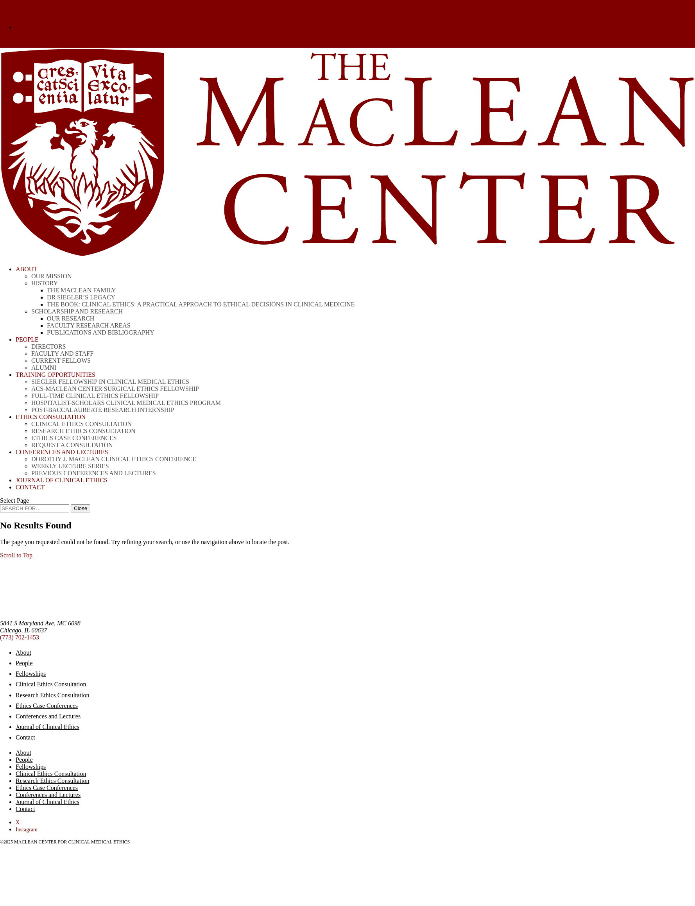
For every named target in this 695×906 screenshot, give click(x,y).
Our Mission (51, 276)
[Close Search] (80, 508)
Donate (24, 27)
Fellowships (31, 673)
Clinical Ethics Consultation (81, 424)
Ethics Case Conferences (74, 438)
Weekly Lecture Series (70, 466)
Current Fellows (61, 360)
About (26, 269)
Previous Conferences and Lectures (93, 473)
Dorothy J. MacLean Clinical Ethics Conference (113, 459)
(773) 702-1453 (19, 637)
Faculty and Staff (62, 353)
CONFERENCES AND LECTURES (62, 452)
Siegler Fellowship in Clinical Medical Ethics (110, 381)
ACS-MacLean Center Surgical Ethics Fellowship (115, 388)
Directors (48, 346)
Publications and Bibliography (100, 332)
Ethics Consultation (51, 417)
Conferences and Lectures (48, 716)
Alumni (43, 367)
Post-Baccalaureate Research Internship (102, 409)
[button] (16, 555)
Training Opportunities (55, 374)
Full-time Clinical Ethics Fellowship (95, 395)
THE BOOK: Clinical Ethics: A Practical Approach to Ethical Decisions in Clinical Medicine (201, 304)
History (44, 283)
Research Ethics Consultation (83, 431)
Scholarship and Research (77, 311)
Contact (30, 487)
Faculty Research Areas (89, 325)
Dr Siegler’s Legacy (81, 297)
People (27, 339)
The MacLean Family (81, 290)
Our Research (70, 318)
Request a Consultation (72, 445)
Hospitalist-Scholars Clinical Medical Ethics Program (126, 402)
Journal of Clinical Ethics (61, 480)
